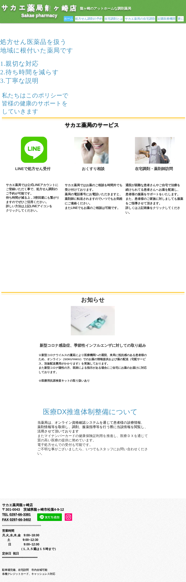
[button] (126, 68)
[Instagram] (68, 517)
